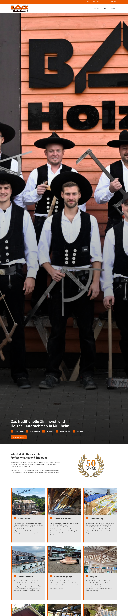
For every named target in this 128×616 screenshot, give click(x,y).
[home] (19, 8)
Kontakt (113, 8)
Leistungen (97, 8)
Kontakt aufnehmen (19, 437)
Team (105, 8)
